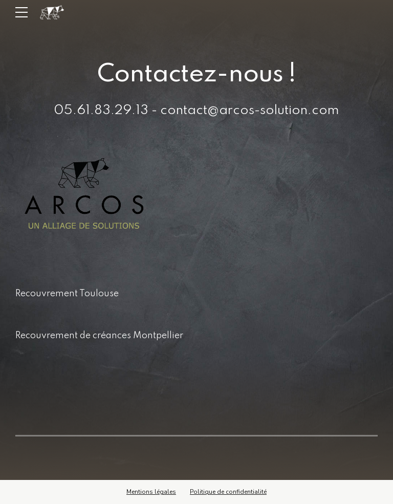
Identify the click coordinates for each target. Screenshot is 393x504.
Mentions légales (151, 492)
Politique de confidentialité (228, 492)
